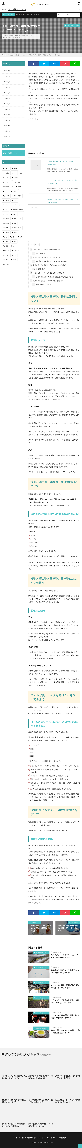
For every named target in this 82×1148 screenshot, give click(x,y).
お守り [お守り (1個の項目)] (16, 232)
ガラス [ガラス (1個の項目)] (14, 259)
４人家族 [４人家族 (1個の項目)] (6, 173)
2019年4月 (6, 98)
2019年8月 (6, 82)
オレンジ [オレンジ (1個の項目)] (6, 232)
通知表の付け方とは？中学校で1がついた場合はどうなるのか (65, 971)
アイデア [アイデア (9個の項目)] (6, 177)
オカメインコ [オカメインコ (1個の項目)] (17, 218)
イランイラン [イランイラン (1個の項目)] (8, 205)
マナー (33, 14)
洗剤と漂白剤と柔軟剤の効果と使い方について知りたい (44, 55)
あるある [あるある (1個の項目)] (6, 196)
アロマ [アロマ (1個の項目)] (16, 200)
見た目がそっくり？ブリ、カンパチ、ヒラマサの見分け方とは (65, 956)
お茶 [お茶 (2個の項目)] (20, 237)
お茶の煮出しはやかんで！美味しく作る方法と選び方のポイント (65, 1031)
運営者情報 (62, 1138)
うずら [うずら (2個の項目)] (14, 214)
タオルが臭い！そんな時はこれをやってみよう (47, 272)
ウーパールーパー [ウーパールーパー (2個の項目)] (18, 209)
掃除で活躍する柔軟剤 (41, 284)
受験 (28, 14)
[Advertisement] (54, 135)
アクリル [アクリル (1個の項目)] (20, 187)
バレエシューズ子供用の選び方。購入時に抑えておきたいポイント (14, 1077)
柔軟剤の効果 (38, 269)
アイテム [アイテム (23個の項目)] (16, 177)
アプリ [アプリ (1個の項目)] (6, 191)
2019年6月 (6, 93)
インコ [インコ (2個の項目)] (6, 209)
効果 (5, 37)
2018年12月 (7, 115)
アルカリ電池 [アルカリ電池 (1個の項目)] (17, 196)
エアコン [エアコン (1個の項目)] (6, 218)
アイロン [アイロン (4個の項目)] (17, 182)
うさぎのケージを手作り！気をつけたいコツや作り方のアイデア (65, 1001)
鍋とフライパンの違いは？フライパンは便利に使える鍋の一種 (40, 1077)
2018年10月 (7, 126)
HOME (4, 9)
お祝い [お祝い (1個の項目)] (13, 237)
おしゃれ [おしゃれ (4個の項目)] (6, 223)
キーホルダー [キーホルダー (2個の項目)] (8, 264)
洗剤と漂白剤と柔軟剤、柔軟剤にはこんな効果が (48, 265)
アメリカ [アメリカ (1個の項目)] (15, 191)
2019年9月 (6, 76)
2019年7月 (6, 87)
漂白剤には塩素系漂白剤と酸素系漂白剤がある (49, 261)
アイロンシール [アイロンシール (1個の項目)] (8, 187)
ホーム (18, 1138)
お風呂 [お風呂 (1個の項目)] (6, 246)
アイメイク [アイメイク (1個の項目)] (7, 182)
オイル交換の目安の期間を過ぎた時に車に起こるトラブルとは (65, 986)
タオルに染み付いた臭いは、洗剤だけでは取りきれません (53, 276)
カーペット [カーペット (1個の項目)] (16, 246)
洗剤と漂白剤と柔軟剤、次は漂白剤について (46, 257)
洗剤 (13, 37)
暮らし (23, 14)
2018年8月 (6, 137)
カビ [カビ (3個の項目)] (15, 255)
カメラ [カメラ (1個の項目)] (6, 259)
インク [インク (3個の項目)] (18, 205)
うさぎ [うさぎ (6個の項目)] (6, 214)
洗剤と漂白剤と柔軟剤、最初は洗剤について (46, 249)
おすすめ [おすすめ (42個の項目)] (6, 228)
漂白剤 (16, 37)
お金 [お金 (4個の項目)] (15, 241)
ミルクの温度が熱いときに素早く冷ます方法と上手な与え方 (40, 1101)
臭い (20, 37)
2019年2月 (6, 109)
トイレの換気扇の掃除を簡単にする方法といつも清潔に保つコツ (65, 1016)
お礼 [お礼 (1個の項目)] (5, 237)
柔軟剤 (9, 37)
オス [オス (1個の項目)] (15, 223)
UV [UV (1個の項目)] (21, 173)
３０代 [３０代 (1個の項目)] (16, 168)
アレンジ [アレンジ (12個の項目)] (6, 200)
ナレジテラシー (47, 1142)
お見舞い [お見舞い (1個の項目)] (6, 241)
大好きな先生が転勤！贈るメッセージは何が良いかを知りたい (40, 1125)
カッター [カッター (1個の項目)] (6, 255)
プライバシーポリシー (49, 1138)
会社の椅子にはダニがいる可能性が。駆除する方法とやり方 (14, 1101)
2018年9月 (6, 131)
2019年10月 (7, 71)
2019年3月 (6, 104)
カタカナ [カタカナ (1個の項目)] (16, 250)
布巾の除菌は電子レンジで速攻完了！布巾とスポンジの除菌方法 (14, 1125)
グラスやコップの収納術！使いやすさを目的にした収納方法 (67, 1077)
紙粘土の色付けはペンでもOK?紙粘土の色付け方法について (67, 1101)
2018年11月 (7, 120)
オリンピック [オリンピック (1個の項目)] (17, 228)
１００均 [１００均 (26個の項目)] (6, 168)
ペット (18, 14)
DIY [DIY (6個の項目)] (15, 173)
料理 (37, 14)
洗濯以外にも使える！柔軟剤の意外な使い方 (46, 280)
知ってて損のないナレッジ (17, 9)
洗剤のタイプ (38, 253)
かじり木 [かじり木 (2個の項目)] (6, 250)
